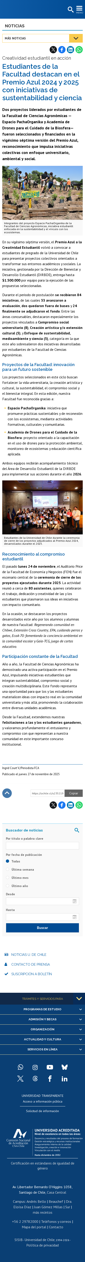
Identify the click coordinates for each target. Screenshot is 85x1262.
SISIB (19, 1239)
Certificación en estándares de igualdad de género (42, 1165)
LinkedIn (70, 50)
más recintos (42, 1212)
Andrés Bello (36, 1201)
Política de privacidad (42, 1245)
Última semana (20, 869)
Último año (17, 886)
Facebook (62, 50)
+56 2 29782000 (25, 1221)
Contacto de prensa (30, 964)
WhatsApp (79, 49)
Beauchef (56, 1201)
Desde (10, 894)
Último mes (17, 878)
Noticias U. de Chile (28, 955)
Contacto (56, 1227)
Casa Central (56, 1192)
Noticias (14, 25)
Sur (67, 1207)
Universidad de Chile (39, 1239)
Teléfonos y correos (56, 1221)
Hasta (10, 910)
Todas (13, 861)
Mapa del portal (34, 1227)
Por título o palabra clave (24, 838)
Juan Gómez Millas (48, 1207)
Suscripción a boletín (31, 974)
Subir (7, 793)
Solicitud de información (42, 1111)
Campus (19, 1201)
